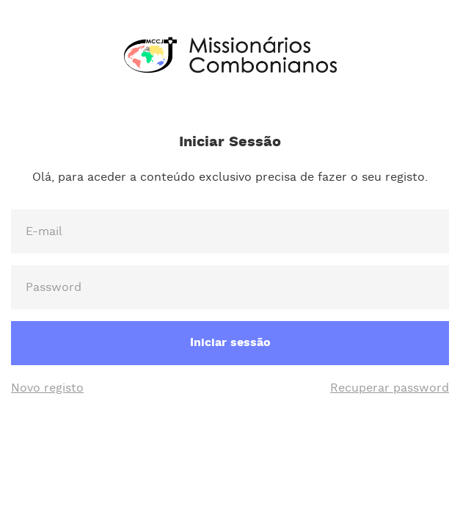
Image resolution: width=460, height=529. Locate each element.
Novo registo (47, 388)
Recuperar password (389, 388)
